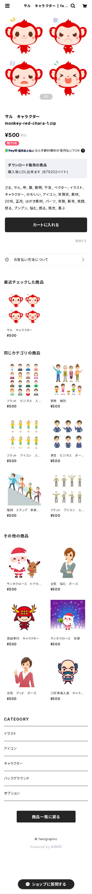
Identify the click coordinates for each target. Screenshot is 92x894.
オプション (12, 793)
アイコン (10, 748)
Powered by (46, 847)
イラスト (10, 733)
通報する (81, 241)
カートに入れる (46, 224)
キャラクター (13, 763)
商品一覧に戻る (46, 816)
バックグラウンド (16, 778)
